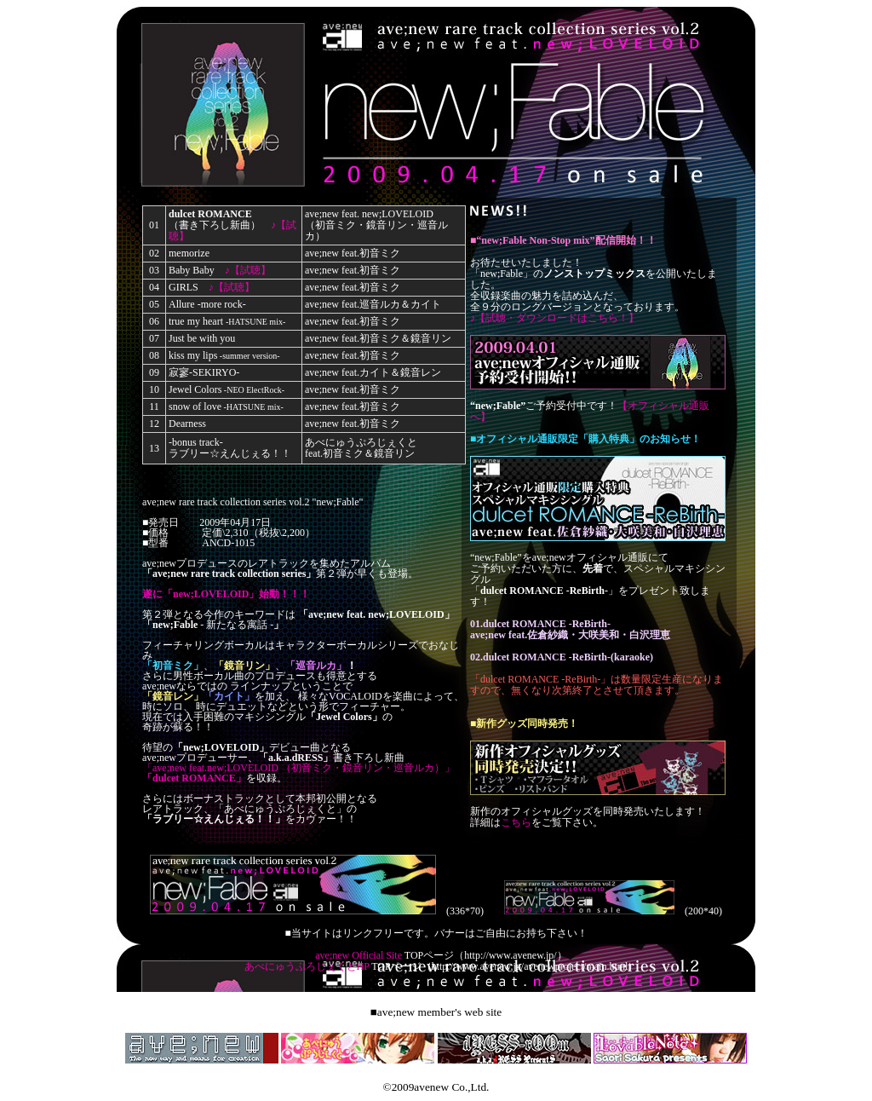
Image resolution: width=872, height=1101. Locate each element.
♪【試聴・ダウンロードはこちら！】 (554, 318)
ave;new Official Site (358, 955)
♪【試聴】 (248, 270)
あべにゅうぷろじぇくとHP (307, 966)
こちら (516, 822)
